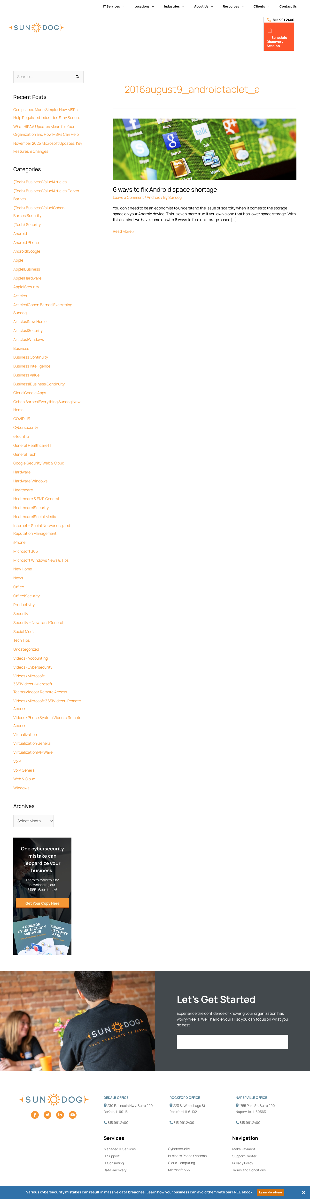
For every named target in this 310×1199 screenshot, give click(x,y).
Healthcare (23, 482)
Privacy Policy (242, 1149)
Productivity (24, 595)
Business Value (26, 370)
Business (21, 343)
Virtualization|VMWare (33, 739)
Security (20, 603)
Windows (21, 774)
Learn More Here (270, 1192)
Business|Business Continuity (39, 378)
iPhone (19, 533)
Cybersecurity (25, 421)
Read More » (123, 231)
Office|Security (26, 586)
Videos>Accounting (30, 647)
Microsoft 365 (25, 542)
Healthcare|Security (31, 500)
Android (20, 231)
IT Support (112, 1142)
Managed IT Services (120, 1135)
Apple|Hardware (27, 275)
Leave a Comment (129, 197)
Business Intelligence (32, 361)
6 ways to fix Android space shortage (165, 189)
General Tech (25, 447)
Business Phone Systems (187, 1142)
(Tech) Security (27, 222)
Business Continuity (31, 352)
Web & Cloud (24, 765)
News (18, 568)
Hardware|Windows (30, 473)
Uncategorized (26, 638)
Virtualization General (32, 730)
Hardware (22, 465)
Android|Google (26, 248)
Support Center (244, 1142)
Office (18, 577)
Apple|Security (26, 283)
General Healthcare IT (32, 438)
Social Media (24, 621)
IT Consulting (114, 1149)
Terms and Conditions (249, 1156)
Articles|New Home (30, 317)
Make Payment (243, 1135)
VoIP (17, 748)
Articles (20, 292)
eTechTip (21, 430)
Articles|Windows (28, 335)
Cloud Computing (181, 1149)
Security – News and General (38, 612)
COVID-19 (22, 412)
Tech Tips (22, 629)
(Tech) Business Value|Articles (40, 181)
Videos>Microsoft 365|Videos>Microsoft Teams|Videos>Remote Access (40, 672)
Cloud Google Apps (29, 387)
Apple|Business (26, 266)
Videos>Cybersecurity (33, 656)
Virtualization (25, 722)
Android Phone (26, 240)
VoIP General (24, 756)
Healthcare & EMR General (36, 491)
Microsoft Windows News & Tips (41, 551)
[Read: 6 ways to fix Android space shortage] (204, 149)
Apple (18, 257)
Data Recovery (115, 1156)
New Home (22, 560)
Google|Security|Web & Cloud (39, 456)
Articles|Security (28, 326)
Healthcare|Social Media (34, 508)
